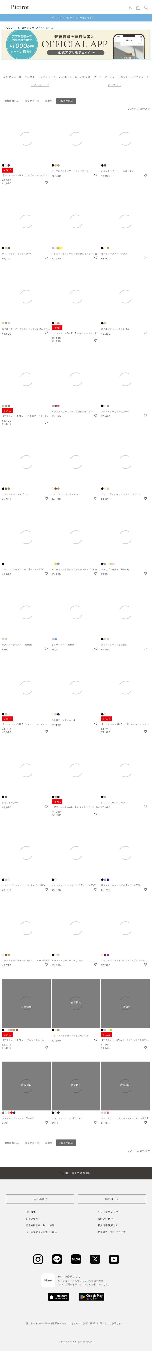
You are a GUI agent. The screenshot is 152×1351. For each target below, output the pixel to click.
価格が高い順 (32, 100)
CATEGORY (40, 1199)
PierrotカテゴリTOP (28, 27)
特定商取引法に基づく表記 (40, 1225)
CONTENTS (111, 1199)
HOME (8, 27)
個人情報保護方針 (108, 1225)
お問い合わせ (105, 1218)
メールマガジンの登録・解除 (41, 1232)
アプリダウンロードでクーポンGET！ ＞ (76, 17)
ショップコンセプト (109, 1212)
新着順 (48, 100)
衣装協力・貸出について (112, 1232)
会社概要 (31, 1212)
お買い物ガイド (34, 1219)
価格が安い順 (12, 100)
